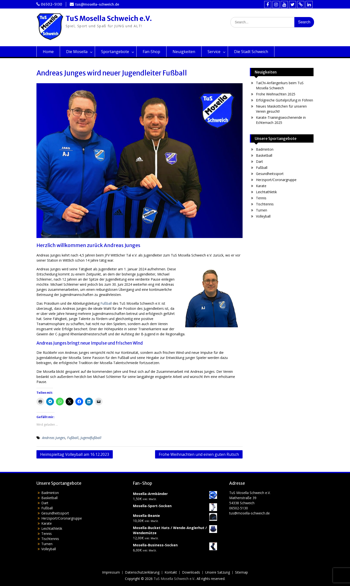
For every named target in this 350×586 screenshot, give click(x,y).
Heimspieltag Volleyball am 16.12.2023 (74, 454)
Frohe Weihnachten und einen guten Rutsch (199, 454)
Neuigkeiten (184, 51)
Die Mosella (77, 51)
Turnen (261, 210)
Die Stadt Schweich (251, 51)
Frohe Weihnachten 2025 (275, 94)
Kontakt (171, 572)
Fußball (106, 303)
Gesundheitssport (270, 173)
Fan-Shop (151, 51)
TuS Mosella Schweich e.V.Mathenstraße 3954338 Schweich (250, 497)
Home (48, 51)
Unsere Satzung (217, 572)
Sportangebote (115, 51)
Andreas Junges (53, 437)
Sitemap (241, 572)
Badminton (264, 149)
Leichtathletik (266, 192)
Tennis (261, 198)
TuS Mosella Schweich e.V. (109, 18)
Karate (261, 185)
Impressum (111, 572)
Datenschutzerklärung (142, 572)
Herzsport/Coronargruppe (276, 179)
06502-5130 (51, 4)
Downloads (191, 572)
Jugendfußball (90, 437)
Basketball (264, 155)
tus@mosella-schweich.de (97, 4)
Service (214, 51)
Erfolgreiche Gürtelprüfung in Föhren (284, 100)
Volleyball (263, 216)
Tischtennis (265, 204)
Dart (259, 161)
